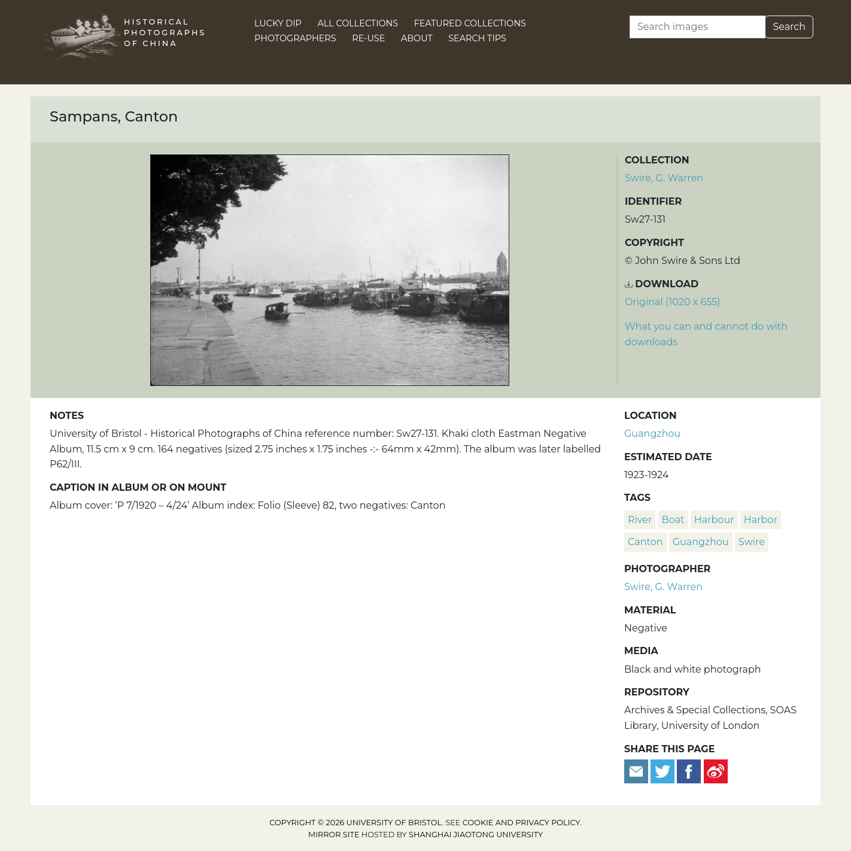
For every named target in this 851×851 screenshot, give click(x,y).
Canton (645, 542)
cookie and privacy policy (521, 822)
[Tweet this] (664, 770)
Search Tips (477, 38)
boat (673, 519)
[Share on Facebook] (689, 770)
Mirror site (334, 834)
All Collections (358, 23)
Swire (751, 542)
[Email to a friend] (637, 770)
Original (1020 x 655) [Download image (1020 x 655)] (672, 302)
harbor (760, 519)
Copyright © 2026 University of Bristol (355, 822)
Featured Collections (470, 23)
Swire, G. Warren (664, 178)
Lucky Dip (278, 23)
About (417, 38)
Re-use (368, 38)
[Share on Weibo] (716, 770)
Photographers (295, 38)
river (640, 519)
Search (789, 26)
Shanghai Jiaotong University (476, 834)
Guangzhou (652, 433)
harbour (714, 519)
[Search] (697, 27)
